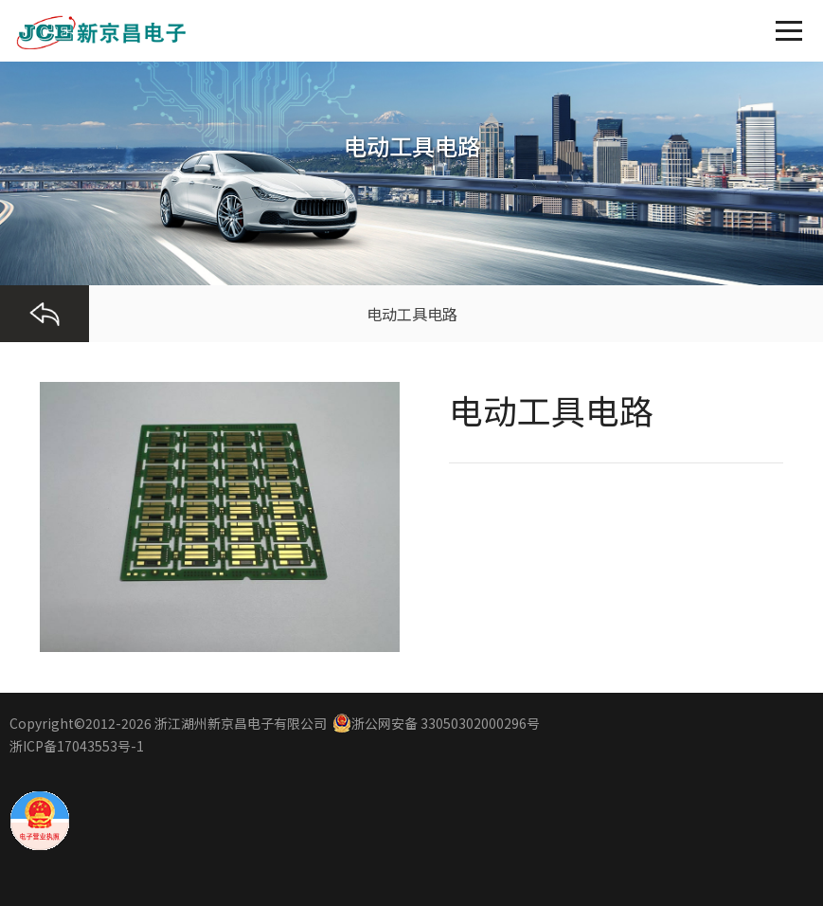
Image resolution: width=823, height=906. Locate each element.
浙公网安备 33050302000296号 (436, 723)
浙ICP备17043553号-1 (76, 745)
